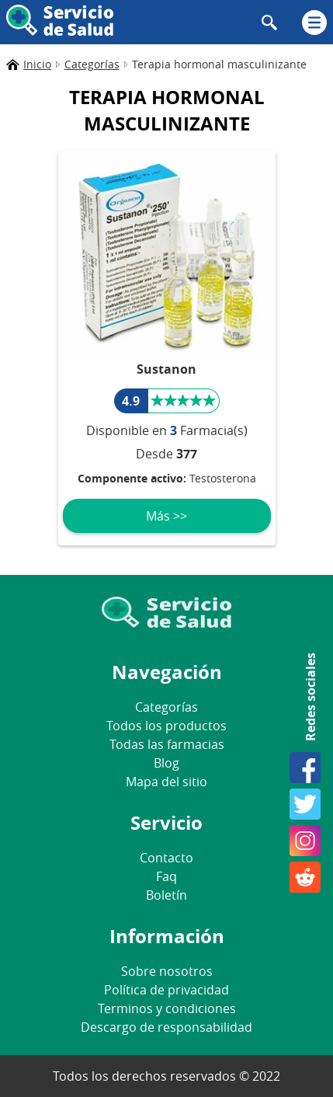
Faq (166, 876)
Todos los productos (166, 725)
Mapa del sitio (166, 781)
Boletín (166, 895)
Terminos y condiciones (167, 1008)
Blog (166, 762)
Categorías (166, 707)
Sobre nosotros (167, 971)
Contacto (166, 857)
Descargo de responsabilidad (166, 1027)
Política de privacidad (166, 989)
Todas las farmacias (166, 744)
